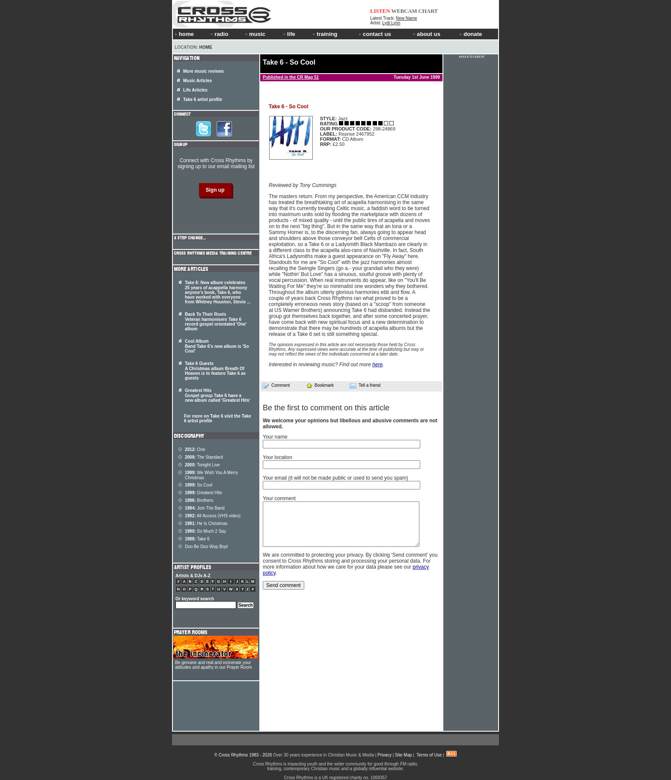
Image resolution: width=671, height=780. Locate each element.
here (377, 365)
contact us (375, 34)
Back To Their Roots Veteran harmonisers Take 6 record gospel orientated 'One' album (215, 321)
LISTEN (380, 11)
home (184, 34)
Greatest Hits (203, 492)
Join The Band (205, 508)
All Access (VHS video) (212, 515)
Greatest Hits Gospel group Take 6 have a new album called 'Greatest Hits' (217, 395)
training (324, 34)
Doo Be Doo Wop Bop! (206, 546)
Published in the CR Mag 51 (291, 77)
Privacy (384, 755)
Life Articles (195, 90)
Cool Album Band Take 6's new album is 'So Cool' (217, 346)
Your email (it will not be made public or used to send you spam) (335, 478)
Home (205, 47)
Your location (277, 457)
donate (471, 34)
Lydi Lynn (391, 23)
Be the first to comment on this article (326, 407)
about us (426, 34)
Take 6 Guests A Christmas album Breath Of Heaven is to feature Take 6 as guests (215, 370)
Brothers (199, 500)
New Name (406, 18)
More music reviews (203, 71)
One (195, 449)
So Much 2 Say (205, 531)
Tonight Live (202, 465)
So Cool (198, 485)
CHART (428, 11)
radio (218, 34)
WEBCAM (404, 11)
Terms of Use (429, 755)
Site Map (403, 755)
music (254, 34)
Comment (276, 386)
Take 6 (197, 539)
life (288, 34)
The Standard (204, 457)
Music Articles (197, 80)
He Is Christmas (206, 523)
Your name (275, 437)
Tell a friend (365, 386)
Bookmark (320, 385)
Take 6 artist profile (202, 99)
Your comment (279, 498)
